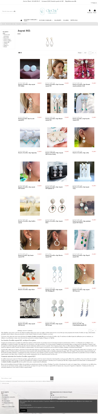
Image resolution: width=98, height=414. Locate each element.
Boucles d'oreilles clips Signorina (27, 152)
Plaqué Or (6, 45)
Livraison (4, 399)
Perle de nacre (7, 39)
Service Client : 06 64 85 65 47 (31, 1)
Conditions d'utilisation (7, 402)
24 (86, 52)
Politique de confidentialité (8, 406)
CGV (3, 404)
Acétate (6, 43)
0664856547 (55, 399)
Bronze (5, 46)
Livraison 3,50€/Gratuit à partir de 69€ (53, 1)
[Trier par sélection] (80, 53)
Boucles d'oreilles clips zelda (81, 152)
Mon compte (5, 395)
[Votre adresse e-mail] (25, 378)
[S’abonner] (51, 378)
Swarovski (6, 37)
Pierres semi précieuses (7, 35)
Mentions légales (6, 400)
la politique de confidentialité (14, 383)
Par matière (5, 31)
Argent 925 (6, 42)
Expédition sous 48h (70, 1)
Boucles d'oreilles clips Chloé (26, 289)
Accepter (23, 410)
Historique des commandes (8, 397)
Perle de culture (7, 40)
